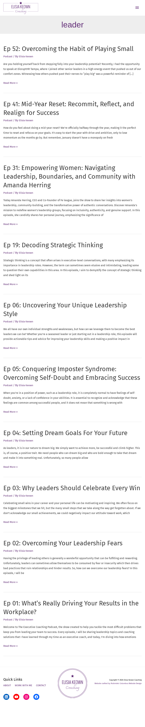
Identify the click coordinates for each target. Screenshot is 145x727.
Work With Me (24, 707)
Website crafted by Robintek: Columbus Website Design (119, 705)
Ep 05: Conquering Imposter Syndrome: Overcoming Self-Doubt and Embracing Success (61, 382)
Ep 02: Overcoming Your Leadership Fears (65, 565)
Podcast (8, 61)
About (7, 707)
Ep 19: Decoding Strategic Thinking (54, 250)
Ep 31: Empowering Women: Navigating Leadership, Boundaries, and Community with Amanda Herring (71, 181)
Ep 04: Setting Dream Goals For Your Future (67, 446)
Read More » (10, 87)
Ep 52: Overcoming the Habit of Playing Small (71, 53)
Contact (42, 707)
